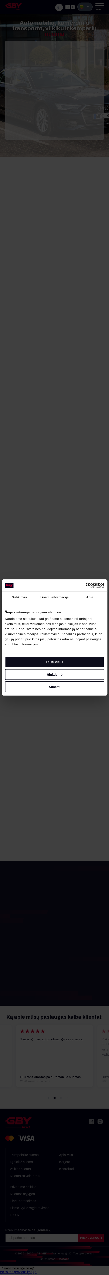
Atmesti (54, 687)
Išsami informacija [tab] (54, 597)
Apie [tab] (89, 597)
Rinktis (54, 674)
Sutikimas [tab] (19, 597)
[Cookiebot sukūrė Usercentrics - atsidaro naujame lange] (85, 585)
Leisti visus (54, 662)
